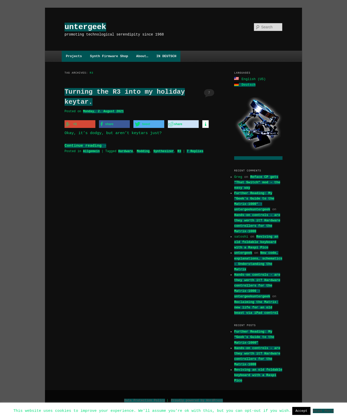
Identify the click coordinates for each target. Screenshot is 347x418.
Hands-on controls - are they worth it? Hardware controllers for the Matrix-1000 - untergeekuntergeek (257, 285)
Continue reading (85, 145)
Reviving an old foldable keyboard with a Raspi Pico (256, 241)
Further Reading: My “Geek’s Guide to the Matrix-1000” (254, 336)
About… (142, 56)
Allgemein (91, 150)
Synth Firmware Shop (109, 56)
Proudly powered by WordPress (197, 400)
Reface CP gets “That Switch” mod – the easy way (257, 181)
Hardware (125, 150)
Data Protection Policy (144, 400)
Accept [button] (301, 410)
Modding (143, 150)
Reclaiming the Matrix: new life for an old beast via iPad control (256, 307)
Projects (74, 56)
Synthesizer (163, 150)
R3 (179, 150)
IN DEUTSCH (166, 56)
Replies (195, 150)
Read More (323, 410)
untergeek (85, 27)
